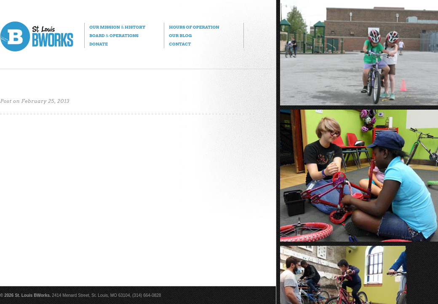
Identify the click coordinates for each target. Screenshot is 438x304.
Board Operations (114, 35)
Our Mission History (117, 27)
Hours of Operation (194, 27)
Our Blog (180, 35)
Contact (180, 43)
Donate (98, 43)
